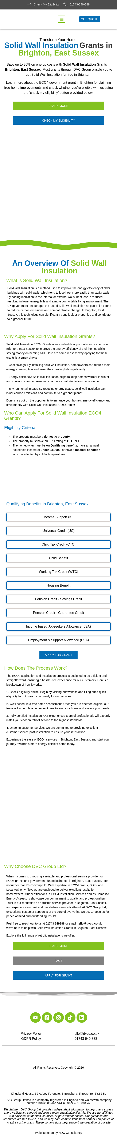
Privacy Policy (31, 1033)
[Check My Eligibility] (29, 4)
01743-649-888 (80, 4)
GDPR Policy (31, 1038)
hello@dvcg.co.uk (86, 1033)
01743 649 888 (86, 1038)
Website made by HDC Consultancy (58, 1132)
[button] (61, 19)
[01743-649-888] (65, 4)
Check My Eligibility (46, 4)
